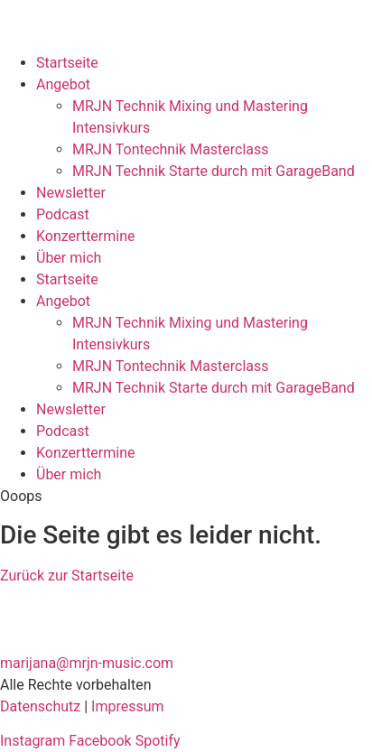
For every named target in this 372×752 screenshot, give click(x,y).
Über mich (68, 257)
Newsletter (71, 192)
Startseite (67, 62)
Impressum (127, 706)
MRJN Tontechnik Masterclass (170, 149)
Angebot (63, 84)
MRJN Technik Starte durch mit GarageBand (213, 171)
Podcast (62, 214)
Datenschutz (40, 706)
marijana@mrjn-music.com (86, 663)
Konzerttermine (85, 236)
